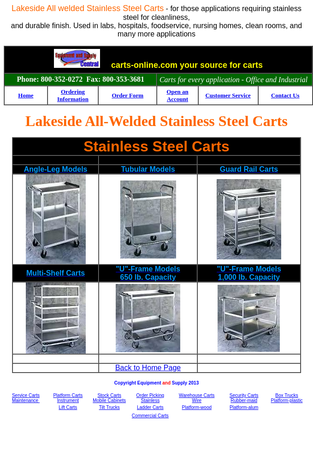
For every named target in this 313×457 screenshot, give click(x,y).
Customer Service (227, 95)
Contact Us (285, 95)
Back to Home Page (148, 368)
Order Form (127, 95)
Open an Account (177, 95)
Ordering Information (73, 95)
